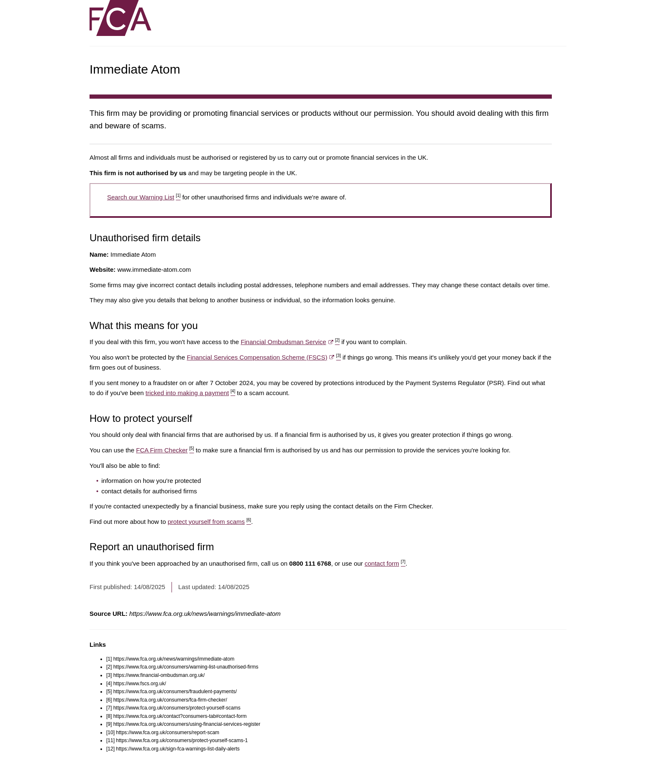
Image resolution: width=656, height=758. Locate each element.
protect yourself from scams (209, 521)
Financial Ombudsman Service (290, 341)
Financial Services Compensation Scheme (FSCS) (264, 357)
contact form (384, 563)
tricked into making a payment (190, 392)
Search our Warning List (143, 197)
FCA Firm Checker (165, 450)
